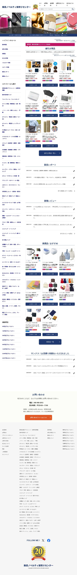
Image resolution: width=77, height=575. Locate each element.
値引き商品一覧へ (50, 153)
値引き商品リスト (51, 432)
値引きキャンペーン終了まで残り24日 (64, 55)
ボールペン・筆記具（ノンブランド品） (11, 124)
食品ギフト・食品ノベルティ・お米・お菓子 (10, 287)
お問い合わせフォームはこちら (38, 417)
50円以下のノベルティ (8, 326)
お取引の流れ (5, 440)
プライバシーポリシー (7, 435)
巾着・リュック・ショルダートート (11, 251)
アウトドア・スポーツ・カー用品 (10, 180)
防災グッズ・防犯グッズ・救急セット (11, 197)
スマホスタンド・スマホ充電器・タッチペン (11, 137)
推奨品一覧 (50, 342)
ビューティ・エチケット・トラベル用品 (11, 210)
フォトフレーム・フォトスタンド (10, 99)
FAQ (3, 449)
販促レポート (5, 71)
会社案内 (4, 429)
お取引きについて (6, 438)
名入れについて (6, 443)
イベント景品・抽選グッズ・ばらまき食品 (11, 294)
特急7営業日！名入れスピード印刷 (65, 40)
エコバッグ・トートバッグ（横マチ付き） (11, 234)
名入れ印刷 (5, 58)
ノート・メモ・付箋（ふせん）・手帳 (11, 111)
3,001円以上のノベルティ (8, 358)
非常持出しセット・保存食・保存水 (11, 191)
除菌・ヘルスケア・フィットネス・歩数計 (11, 216)
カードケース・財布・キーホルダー (11, 262)
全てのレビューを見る (66, 233)
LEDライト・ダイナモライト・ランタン (11, 186)
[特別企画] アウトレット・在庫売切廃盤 (11, 89)
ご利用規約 (5, 451)
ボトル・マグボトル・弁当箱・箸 (10, 176)
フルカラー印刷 (6, 62)
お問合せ (4, 432)
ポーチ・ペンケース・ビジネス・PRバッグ (11, 256)
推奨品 (4, 53)
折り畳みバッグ (6, 240)
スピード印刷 (5, 67)
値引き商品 (5, 49)
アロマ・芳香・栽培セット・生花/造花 (11, 223)
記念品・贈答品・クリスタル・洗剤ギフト (11, 300)
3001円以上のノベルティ (69, 449)
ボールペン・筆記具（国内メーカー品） (11, 118)
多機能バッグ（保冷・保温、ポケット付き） (11, 245)
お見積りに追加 (33, 85)
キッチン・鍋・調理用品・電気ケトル (11, 164)
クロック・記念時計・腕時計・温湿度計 (11, 144)
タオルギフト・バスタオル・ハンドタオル (11, 280)
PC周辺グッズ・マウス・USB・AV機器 (11, 131)
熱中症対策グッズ (6, 94)
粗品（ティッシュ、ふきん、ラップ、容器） (10, 313)
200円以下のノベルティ (8, 335)
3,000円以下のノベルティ (8, 353)
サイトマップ (5, 454)
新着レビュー (5, 76)
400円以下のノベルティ (8, 340)
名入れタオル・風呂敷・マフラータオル (11, 274)
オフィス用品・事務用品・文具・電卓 (11, 105)
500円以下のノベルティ (8, 344)
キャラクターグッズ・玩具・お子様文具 (11, 203)
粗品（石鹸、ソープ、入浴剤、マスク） (11, 307)
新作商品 (4, 44)
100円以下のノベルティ (8, 331)
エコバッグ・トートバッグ (9, 229)
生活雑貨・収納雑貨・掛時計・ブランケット (11, 150)
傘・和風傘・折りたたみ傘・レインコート (11, 267)
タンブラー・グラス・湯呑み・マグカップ (11, 170)
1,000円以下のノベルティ (8, 349)
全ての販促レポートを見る (65, 191)
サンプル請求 (5, 446)
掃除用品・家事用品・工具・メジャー (11, 157)
